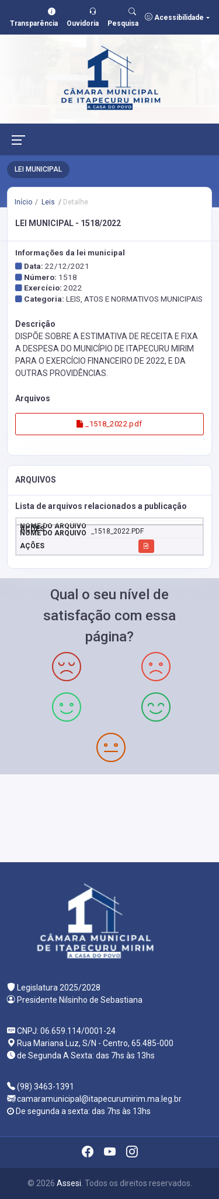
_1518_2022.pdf (109, 423)
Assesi (69, 1183)
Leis (47, 202)
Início (23, 202)
